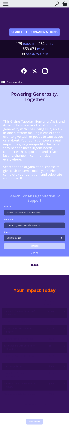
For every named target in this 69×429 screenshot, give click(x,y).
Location (8, 219)
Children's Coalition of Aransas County (21, 385)
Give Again (34, 421)
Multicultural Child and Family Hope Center (20, 347)
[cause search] (34, 238)
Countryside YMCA (15, 366)
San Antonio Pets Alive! (17, 321)
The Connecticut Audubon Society (19, 330)
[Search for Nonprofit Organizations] (34, 213)
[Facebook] (24, 70)
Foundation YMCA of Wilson (20, 338)
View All (34, 252)
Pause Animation (15, 82)
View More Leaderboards (34, 404)
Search (7, 206)
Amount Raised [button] (49, 302)
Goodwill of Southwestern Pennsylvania (19, 375)
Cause (7, 232)
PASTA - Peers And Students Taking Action (20, 358)
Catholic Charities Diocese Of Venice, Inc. (20, 313)
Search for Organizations (34, 32)
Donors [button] (61, 304)
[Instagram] (45, 70)
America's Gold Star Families (21, 393)
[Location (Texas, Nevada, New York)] (34, 225)
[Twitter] (34, 70)
